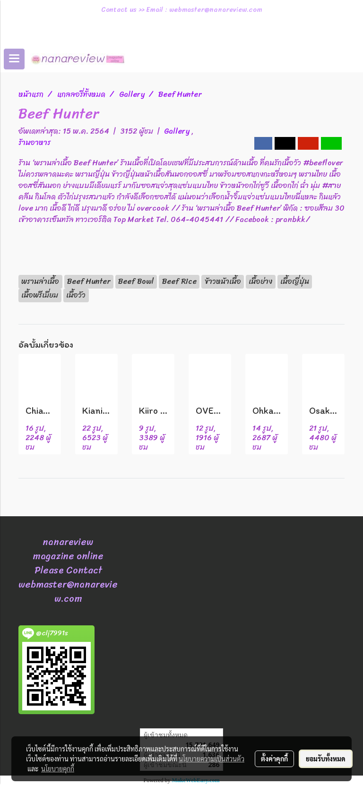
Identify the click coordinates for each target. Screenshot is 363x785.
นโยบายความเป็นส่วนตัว (211, 758)
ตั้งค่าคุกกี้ (274, 758)
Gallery (177, 131)
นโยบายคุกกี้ (57, 768)
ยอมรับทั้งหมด (326, 758)
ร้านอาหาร (34, 142)
